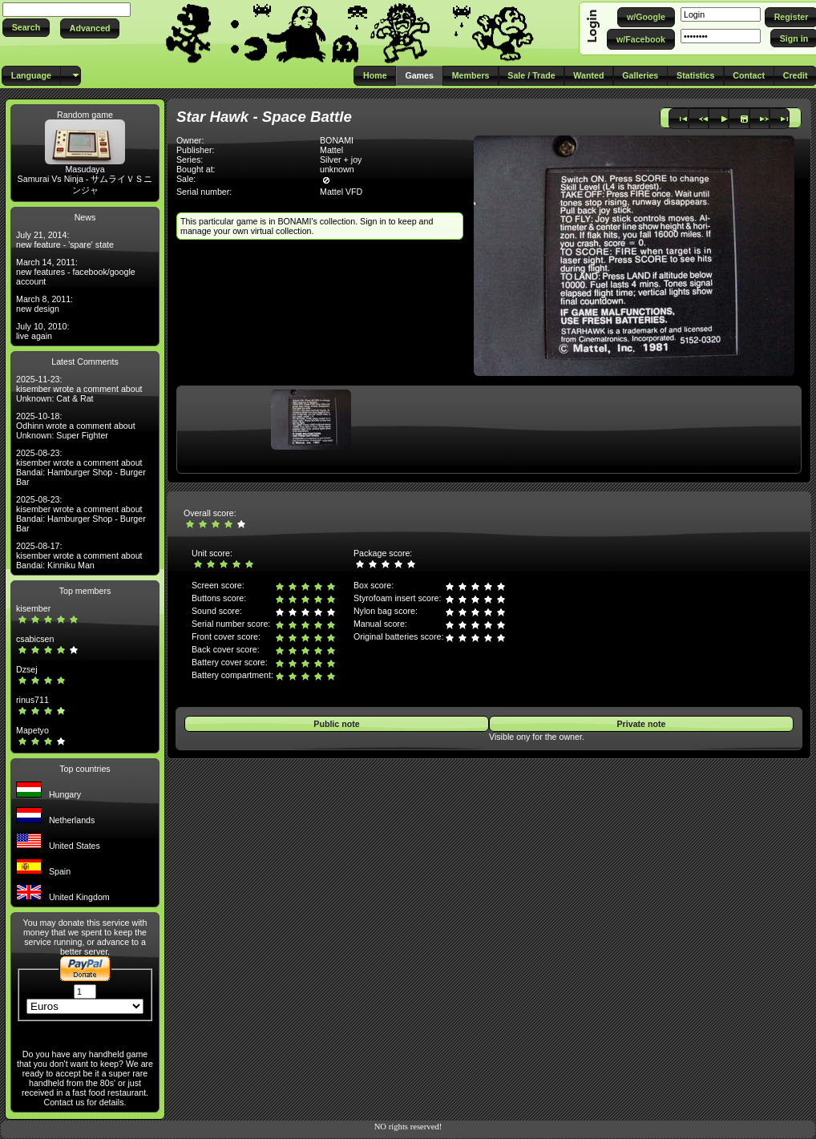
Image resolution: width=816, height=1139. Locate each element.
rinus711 (32, 700)
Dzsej (27, 669)
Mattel (331, 150)
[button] (26, 27)
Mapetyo (32, 730)
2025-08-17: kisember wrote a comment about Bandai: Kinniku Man (79, 555)
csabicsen (35, 639)
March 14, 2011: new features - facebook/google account (75, 271)
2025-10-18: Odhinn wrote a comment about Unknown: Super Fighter (75, 425)
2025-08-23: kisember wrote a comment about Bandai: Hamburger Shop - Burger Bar (81, 467)
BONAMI (336, 140)
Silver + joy (341, 159)
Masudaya (84, 169)
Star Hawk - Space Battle (264, 116)
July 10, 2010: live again (42, 331)
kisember (33, 608)
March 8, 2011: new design (44, 303)
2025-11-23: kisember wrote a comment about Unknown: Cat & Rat (79, 388)
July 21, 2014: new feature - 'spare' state (65, 239)
